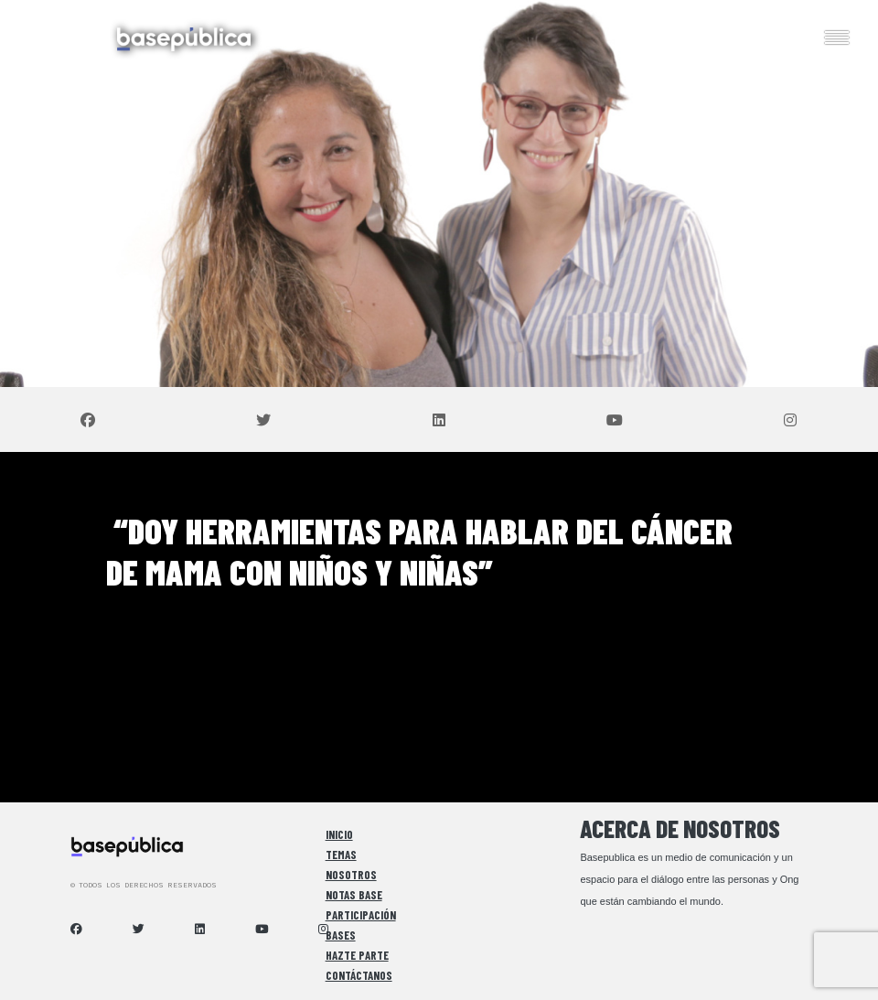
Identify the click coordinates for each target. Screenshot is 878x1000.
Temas (341, 854)
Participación (361, 915)
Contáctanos (359, 975)
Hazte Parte (357, 955)
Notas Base (354, 895)
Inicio (339, 834)
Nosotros (351, 874)
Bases (341, 935)
